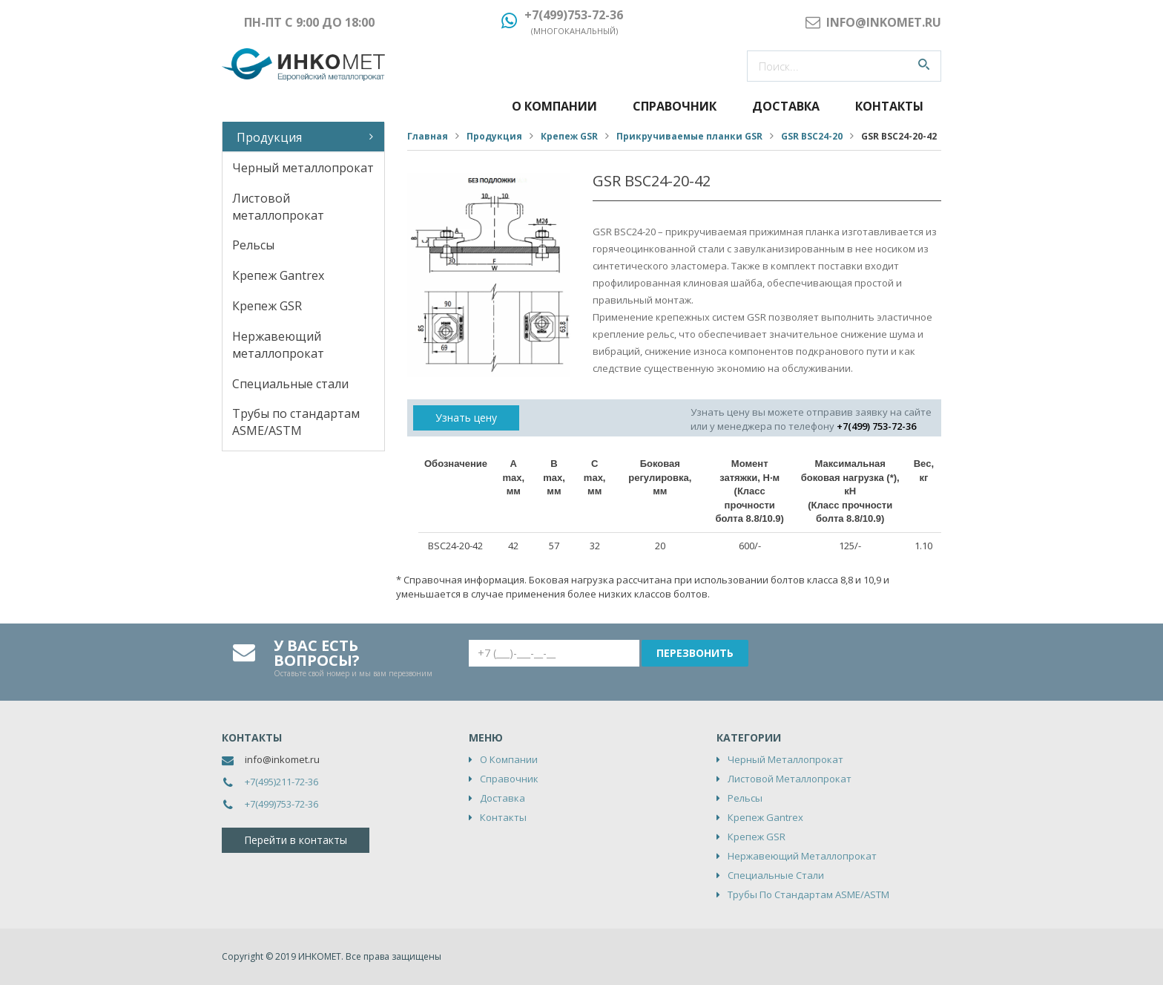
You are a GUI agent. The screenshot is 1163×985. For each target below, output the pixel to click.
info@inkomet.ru (282, 759)
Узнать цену (466, 417)
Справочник (674, 106)
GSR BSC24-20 (812, 136)
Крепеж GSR (267, 306)
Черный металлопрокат (303, 168)
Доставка (786, 106)
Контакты (889, 106)
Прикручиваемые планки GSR (689, 136)
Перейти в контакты (295, 840)
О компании (554, 106)
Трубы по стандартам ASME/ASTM (296, 422)
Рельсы (253, 245)
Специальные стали (290, 384)
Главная (427, 136)
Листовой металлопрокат (278, 206)
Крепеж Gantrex (278, 275)
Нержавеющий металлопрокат (278, 344)
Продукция (269, 137)
